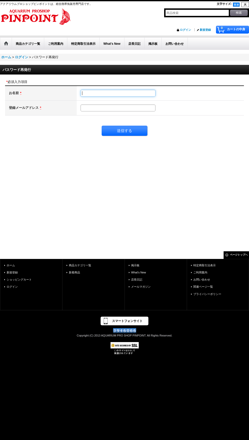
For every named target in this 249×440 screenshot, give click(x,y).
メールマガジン (141, 286)
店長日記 (136, 279)
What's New (138, 272)
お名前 (14, 93)
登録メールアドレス (24, 108)
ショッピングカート (19, 279)
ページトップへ (239, 254)
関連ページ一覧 (203, 286)
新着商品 (74, 272)
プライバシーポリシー (207, 294)
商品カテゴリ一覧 (80, 265)
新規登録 (205, 29)
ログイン (185, 29)
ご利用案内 (200, 272)
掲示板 (135, 265)
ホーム (11, 265)
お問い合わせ (201, 279)
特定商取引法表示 (204, 265)
